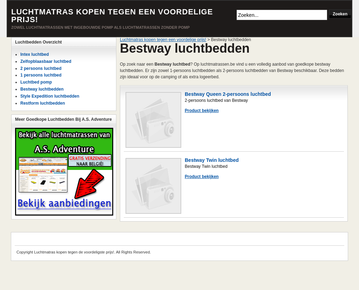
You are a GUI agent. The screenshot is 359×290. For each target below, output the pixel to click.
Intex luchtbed (34, 54)
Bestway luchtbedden (41, 89)
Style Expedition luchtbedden (49, 96)
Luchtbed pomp (36, 82)
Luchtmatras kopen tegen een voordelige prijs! (112, 15)
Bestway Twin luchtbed (212, 160)
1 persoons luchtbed (40, 75)
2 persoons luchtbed (40, 68)
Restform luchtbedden (42, 103)
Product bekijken (202, 110)
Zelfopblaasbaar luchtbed (45, 61)
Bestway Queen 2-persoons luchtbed (228, 94)
